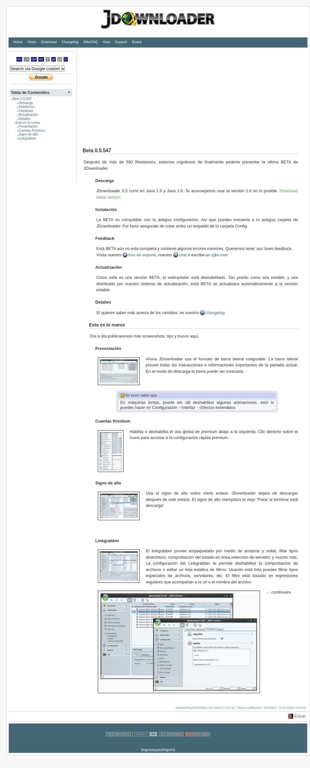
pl (53, 59)
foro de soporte (142, 255)
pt (59, 59)
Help (106, 42)
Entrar (300, 716)
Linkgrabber (27, 138)
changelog (215, 312)
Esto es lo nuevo (28, 122)
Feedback (26, 111)
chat (183, 255)
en (19, 59)
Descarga (26, 103)
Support (121, 42)
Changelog (69, 42)
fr (48, 59)
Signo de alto (28, 134)
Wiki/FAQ (90, 42)
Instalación (27, 106)
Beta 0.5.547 (22, 99)
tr (66, 59)
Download (49, 42)
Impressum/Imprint (158, 749)
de (34, 59)
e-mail (221, 255)
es (41, 59)
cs (26, 59)
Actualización (28, 114)
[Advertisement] (156, 93)
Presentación (28, 126)
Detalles (25, 119)
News (32, 42)
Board (136, 42)
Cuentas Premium (32, 130)
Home (17, 42)
